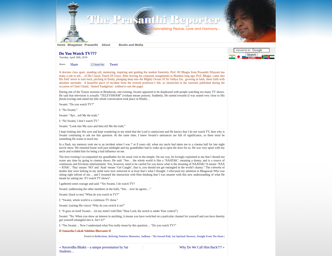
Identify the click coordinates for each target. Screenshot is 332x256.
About (106, 45)
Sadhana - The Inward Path (156, 236)
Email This (99, 64)
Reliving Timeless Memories (124, 236)
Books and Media (131, 45)
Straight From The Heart (210, 236)
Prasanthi (91, 45)
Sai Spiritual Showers (183, 236)
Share (74, 64)
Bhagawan (75, 45)
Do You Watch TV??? (78, 53)
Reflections (101, 236)
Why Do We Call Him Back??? (200, 247)
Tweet (113, 64)
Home (61, 45)
